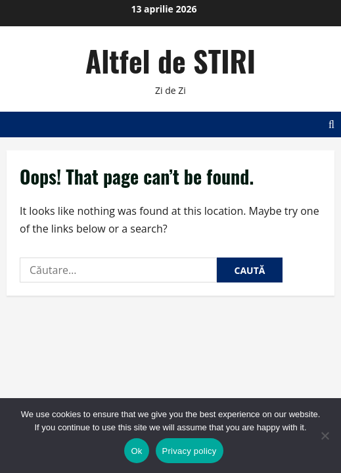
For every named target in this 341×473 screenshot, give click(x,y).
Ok (136, 451)
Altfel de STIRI (170, 60)
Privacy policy (189, 451)
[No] (324, 435)
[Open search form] (331, 124)
